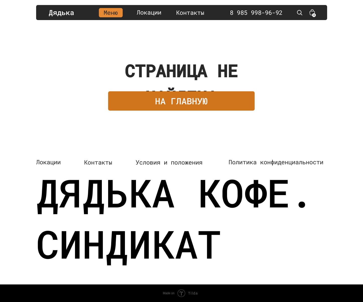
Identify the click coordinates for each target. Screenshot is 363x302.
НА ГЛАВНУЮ (181, 101)
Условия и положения (169, 162)
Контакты (190, 13)
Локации (149, 12)
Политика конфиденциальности (276, 162)
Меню (111, 13)
